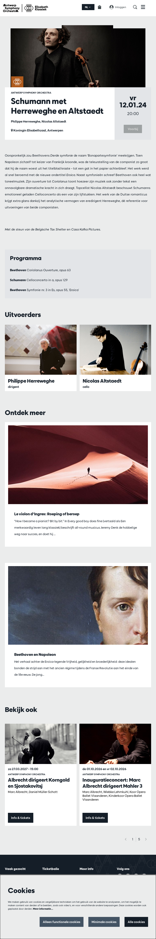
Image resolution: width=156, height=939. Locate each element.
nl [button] (88, 7)
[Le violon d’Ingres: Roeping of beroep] (78, 464)
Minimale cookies (104, 922)
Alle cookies (136, 922)
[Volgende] (146, 839)
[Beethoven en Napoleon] (78, 605)
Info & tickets (20, 818)
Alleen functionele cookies (61, 922)
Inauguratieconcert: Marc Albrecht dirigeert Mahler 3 (112, 783)
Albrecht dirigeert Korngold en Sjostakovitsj (39, 783)
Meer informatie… (43, 908)
